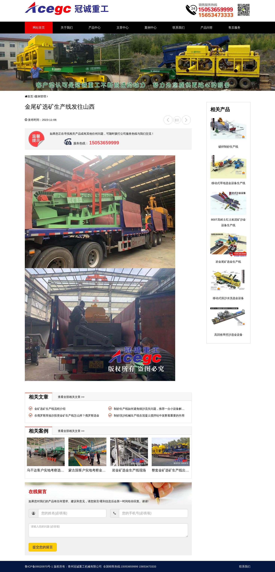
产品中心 (95, 27)
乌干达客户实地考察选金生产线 (50, 470)
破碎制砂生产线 (228, 146)
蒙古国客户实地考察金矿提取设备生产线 (98, 470)
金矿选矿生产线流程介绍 (49, 408)
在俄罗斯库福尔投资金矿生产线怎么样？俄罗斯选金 (66, 415)
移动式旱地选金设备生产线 (228, 183)
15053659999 (104, 143)
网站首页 (39, 27)
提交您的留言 (43, 547)
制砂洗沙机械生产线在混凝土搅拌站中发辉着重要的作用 (149, 415)
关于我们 (67, 27)
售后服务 (234, 27)
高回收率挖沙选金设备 (228, 334)
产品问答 (207, 27)
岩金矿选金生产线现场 (129, 470)
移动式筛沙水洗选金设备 (228, 298)
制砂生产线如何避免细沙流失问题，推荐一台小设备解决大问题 (153, 408)
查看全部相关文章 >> (71, 396)
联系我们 (179, 27)
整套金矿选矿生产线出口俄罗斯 (175, 470)
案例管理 (39, 96)
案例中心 (151, 27)
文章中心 (123, 27)
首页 (29, 96)
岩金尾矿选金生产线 (228, 261)
